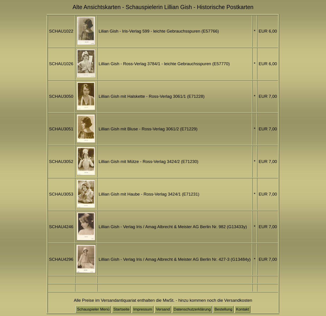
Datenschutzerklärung (192, 309)
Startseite (121, 309)
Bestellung (223, 309)
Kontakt (242, 309)
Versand (163, 309)
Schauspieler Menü (93, 309)
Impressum (142, 309)
